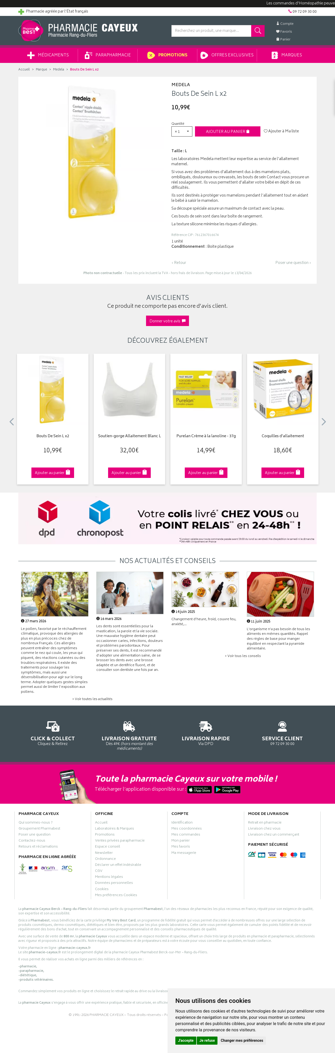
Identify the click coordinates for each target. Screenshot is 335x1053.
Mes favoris (180, 847)
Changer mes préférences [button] (242, 1040)
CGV (98, 871)
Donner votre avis (167, 321)
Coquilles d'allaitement (283, 437)
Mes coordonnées (186, 829)
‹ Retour (178, 263)
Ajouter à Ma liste (281, 131)
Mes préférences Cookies (116, 895)
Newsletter (104, 853)
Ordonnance (105, 859)
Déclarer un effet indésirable (118, 865)
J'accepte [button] (186, 1040)
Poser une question (35, 835)
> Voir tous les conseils (243, 656)
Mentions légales (109, 877)
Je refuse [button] (207, 1040)
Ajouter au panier (228, 132)
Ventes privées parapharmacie (120, 841)
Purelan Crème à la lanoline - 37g (206, 437)
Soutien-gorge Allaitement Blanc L (129, 437)
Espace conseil (107, 847)
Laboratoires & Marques (114, 829)
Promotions (167, 55)
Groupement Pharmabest (39, 829)
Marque (41, 70)
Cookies (102, 889)
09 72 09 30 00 (282, 733)
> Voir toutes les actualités (92, 699)
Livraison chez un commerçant (273, 835)
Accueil (24, 70)
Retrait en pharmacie (265, 823)
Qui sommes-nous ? (36, 823)
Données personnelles (114, 883)
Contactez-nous (32, 841)
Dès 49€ (129, 735)
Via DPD (205, 733)
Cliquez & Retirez (52, 733)
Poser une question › (293, 263)
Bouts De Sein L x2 (52, 437)
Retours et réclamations (38, 847)
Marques (287, 55)
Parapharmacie (108, 55)
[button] (181, 131)
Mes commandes (185, 835)
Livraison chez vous (264, 829)
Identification (182, 823)
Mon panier (180, 841)
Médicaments (48, 55)
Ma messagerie (183, 853)
